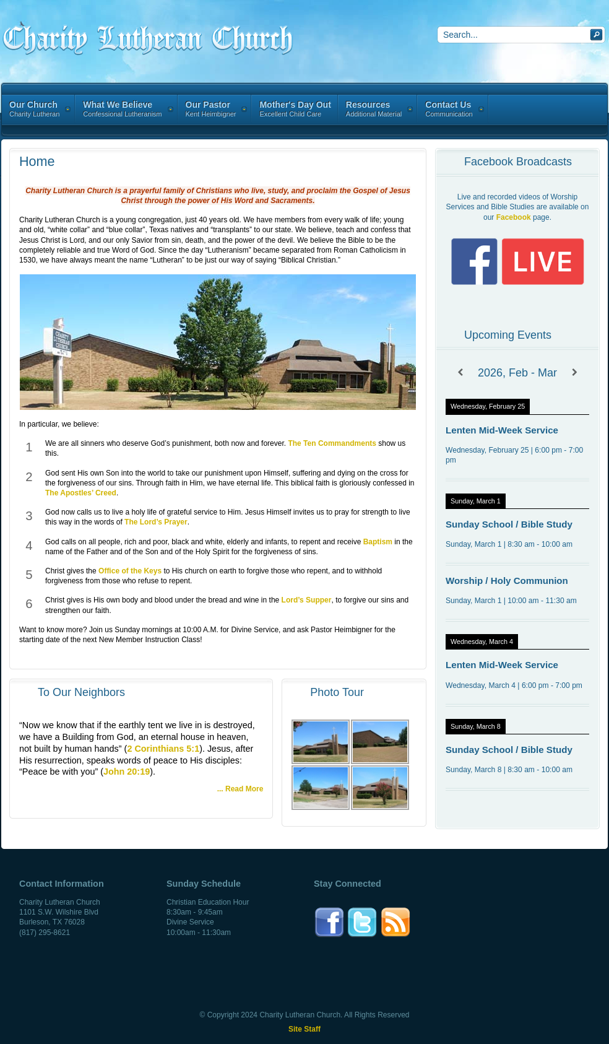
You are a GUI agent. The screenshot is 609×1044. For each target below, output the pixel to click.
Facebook (513, 217)
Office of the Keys (130, 571)
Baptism (377, 541)
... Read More (240, 789)
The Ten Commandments (332, 443)
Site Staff (304, 1029)
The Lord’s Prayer (156, 522)
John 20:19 (126, 771)
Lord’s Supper (307, 600)
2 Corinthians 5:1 (163, 749)
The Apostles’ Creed (80, 493)
